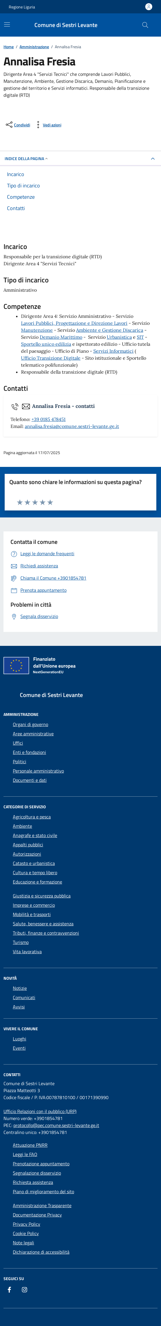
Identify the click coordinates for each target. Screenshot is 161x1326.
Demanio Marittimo (61, 337)
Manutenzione (37, 330)
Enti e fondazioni (29, 752)
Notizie (20, 988)
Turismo (21, 942)
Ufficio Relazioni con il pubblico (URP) (40, 1111)
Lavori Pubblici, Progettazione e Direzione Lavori (74, 323)
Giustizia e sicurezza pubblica (42, 895)
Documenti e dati (30, 780)
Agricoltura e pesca (32, 816)
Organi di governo (30, 724)
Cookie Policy (26, 1233)
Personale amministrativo (38, 770)
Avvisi (19, 1006)
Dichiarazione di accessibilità (41, 1251)
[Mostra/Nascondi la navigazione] (7, 24)
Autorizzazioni (27, 853)
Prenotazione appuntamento (41, 1163)
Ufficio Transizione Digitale (50, 358)
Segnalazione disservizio (37, 1172)
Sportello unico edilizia (46, 344)
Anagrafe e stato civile (35, 835)
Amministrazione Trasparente (42, 1205)
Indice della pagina (27, 158)
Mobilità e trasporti (32, 914)
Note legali (23, 1242)
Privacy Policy (26, 1224)
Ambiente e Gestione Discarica (109, 330)
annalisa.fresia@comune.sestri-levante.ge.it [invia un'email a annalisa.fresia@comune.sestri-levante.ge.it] (72, 426)
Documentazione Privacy (37, 1214)
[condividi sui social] (17, 124)
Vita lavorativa (27, 951)
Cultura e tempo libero (35, 872)
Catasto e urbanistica (34, 863)
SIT (140, 337)
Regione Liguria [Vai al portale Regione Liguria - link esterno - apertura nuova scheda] (22, 7)
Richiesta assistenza (33, 1182)
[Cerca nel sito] (145, 25)
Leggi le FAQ (25, 1154)
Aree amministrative (33, 733)
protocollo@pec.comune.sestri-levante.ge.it (56, 1125)
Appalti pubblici (28, 844)
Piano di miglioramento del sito (43, 1191)
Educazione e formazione (37, 881)
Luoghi (19, 1038)
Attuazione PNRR (30, 1145)
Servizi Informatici (113, 351)
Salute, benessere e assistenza (43, 923)
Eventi (19, 1047)
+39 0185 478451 (49, 419)
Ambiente (22, 826)
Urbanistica (119, 337)
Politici (19, 761)
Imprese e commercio (34, 905)
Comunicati (24, 997)
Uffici (18, 742)
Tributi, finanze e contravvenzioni (46, 932)
